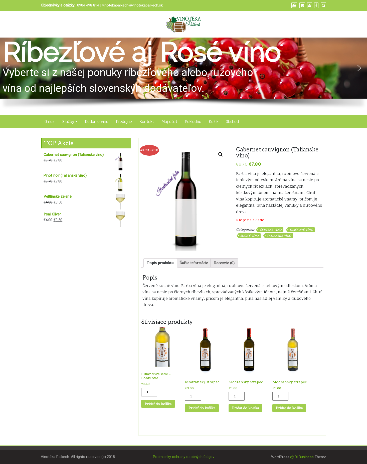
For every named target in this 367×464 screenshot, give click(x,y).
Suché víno (249, 236)
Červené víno (271, 229)
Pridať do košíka (158, 404)
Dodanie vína (96, 121)
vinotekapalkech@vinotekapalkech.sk (132, 5)
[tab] (160, 263)
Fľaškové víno (301, 229)
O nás (50, 121)
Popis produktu (160, 263)
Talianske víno (279, 236)
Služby (68, 121)
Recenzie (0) (224, 263)
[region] (183, 76)
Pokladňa (193, 121)
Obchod (232, 121)
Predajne (124, 121)
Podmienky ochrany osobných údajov (183, 456)
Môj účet (169, 121)
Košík (213, 121)
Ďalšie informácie (193, 263)
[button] (8, 68)
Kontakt (146, 121)
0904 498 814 (88, 5)
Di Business (302, 457)
